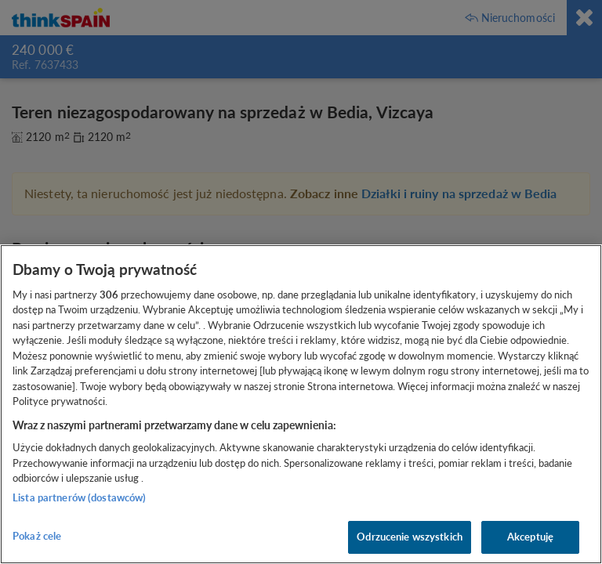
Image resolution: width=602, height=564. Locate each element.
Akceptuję (530, 536)
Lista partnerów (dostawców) (80, 497)
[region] (301, 404)
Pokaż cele (37, 536)
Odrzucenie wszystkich (409, 536)
